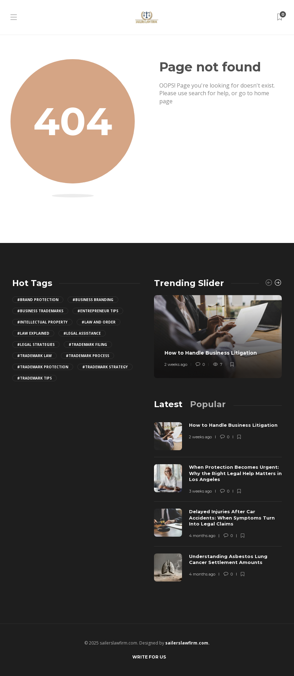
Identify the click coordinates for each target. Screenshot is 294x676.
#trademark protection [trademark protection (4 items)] (42, 366)
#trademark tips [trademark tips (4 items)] (34, 378)
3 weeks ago (200, 491)
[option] (218, 336)
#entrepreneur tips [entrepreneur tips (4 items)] (97, 310)
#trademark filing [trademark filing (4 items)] (88, 344)
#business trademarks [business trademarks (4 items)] (40, 310)
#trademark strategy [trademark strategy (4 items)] (105, 366)
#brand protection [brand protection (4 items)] (37, 299)
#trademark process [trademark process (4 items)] (87, 355)
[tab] (168, 404)
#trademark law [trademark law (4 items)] (34, 355)
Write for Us (149, 657)
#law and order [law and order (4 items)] (98, 322)
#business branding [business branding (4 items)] (92, 299)
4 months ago (202, 535)
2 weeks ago (175, 364)
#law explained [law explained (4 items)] (33, 333)
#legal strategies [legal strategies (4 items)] (36, 344)
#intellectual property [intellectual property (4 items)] (42, 322)
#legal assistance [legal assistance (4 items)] (82, 333)
